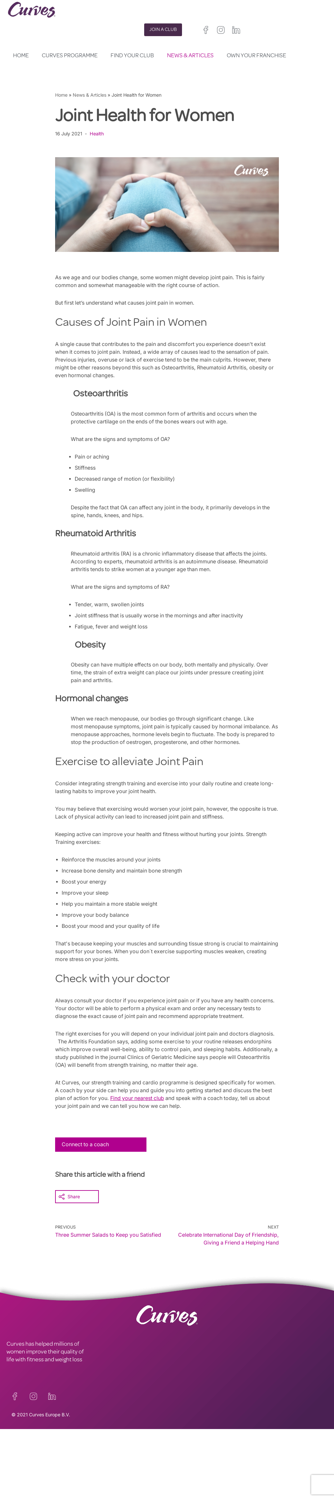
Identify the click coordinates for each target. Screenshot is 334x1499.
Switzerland (209, 1469)
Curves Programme (70, 56)
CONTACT (19, 1441)
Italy (188, 1469)
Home (21, 56)
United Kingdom (183, 1454)
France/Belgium (183, 1462)
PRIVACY (98, 1441)
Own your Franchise (256, 56)
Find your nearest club (160, 1098)
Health (97, 133)
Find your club (132, 56)
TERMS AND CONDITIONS (119, 1449)
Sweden (235, 1469)
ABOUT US (20, 1457)
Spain (173, 1469)
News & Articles (190, 56)
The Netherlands (184, 1485)
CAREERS (18, 1449)
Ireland (212, 1454)
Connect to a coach (86, 1144)
